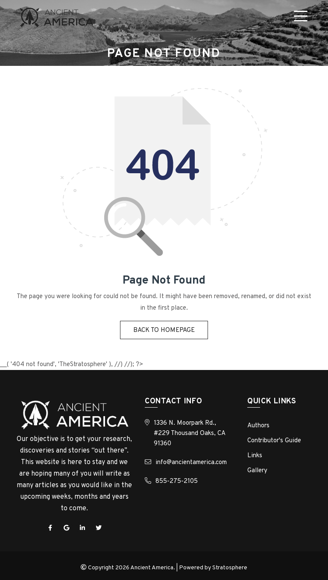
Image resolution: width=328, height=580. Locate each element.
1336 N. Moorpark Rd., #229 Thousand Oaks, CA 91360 (189, 433)
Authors (258, 426)
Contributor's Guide (274, 441)
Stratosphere (229, 567)
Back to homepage (164, 330)
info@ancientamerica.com (191, 463)
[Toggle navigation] (302, 17)
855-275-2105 (176, 481)
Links (254, 456)
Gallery (257, 471)
